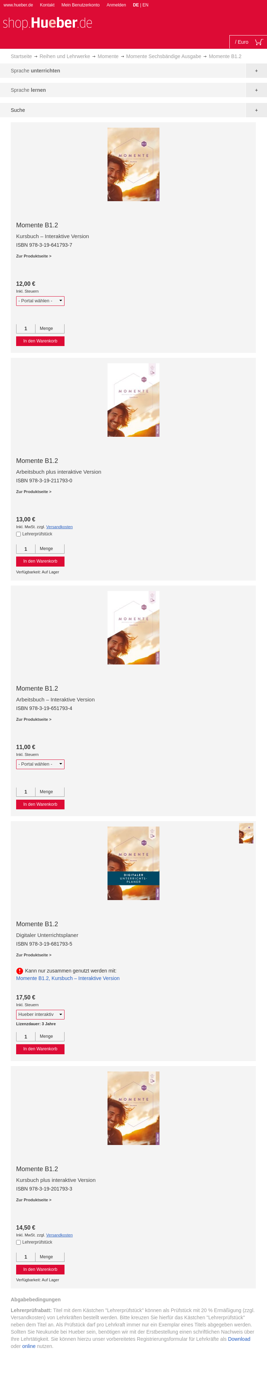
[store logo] (47, 23)
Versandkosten (59, 527)
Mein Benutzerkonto (80, 5)
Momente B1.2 (37, 225)
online (28, 1346)
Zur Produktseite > (34, 256)
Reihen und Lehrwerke (64, 56)
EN (145, 5)
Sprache (35, 71)
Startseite (21, 56)
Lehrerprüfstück (37, 534)
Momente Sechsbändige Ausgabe (163, 56)
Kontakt (47, 5)
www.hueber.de (18, 5)
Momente (107, 56)
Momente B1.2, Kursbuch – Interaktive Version (68, 978)
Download (239, 1339)
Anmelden (116, 5)
